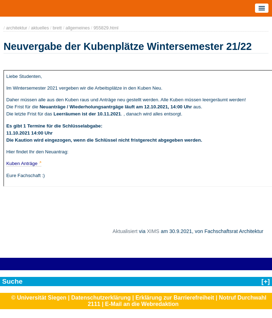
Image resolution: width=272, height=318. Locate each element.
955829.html (106, 27)
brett (57, 27)
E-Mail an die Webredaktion (142, 304)
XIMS (153, 231)
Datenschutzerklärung (101, 298)
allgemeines (78, 27)
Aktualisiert (125, 231)
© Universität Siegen (39, 298)
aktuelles (40, 27)
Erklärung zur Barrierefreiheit (174, 298)
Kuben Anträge (22, 163)
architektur (16, 27)
